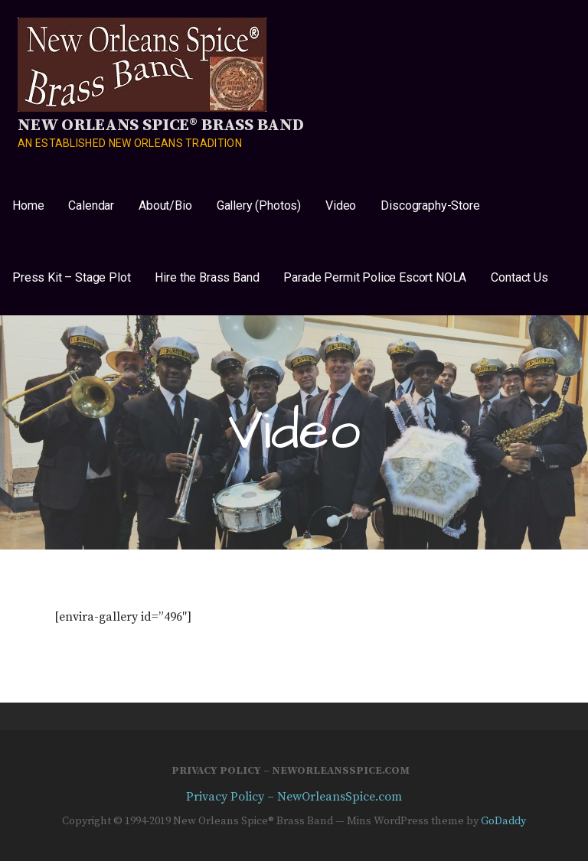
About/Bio (165, 205)
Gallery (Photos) (259, 205)
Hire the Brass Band (207, 277)
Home (28, 205)
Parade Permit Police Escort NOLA (374, 277)
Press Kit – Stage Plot (71, 277)
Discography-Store (430, 205)
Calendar (91, 205)
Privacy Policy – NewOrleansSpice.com (291, 771)
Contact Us (519, 277)
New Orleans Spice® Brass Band (160, 125)
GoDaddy (503, 821)
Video (340, 205)
